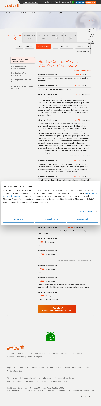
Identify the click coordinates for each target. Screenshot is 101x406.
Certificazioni (22, 353)
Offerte (83, 13)
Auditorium (54, 13)
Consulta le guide (37, 368)
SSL (55, 46)
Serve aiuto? (50, 336)
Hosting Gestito (43, 46)
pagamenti (65, 2)
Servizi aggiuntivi (83, 46)
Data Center (65, 353)
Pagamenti (11, 368)
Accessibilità (43, 381)
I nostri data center (41, 13)
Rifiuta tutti (18, 219)
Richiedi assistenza (54, 368)
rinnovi (57, 2)
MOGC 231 (67, 381)
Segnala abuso (45, 378)
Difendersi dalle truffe (28, 378)
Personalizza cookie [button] (14, 381)
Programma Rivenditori (15, 357)
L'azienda (72, 13)
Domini (19, 46)
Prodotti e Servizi (13, 13)
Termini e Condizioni (14, 371)
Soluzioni (27, 13)
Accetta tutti (82, 219)
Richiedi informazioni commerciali (76, 368)
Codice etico (56, 381)
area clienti (91, 2)
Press (46, 353)
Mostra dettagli (86, 211)
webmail (80, 2)
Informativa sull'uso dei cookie (65, 378)
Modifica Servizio (83, 51)
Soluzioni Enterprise (34, 357)
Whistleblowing (30, 381)
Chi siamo (10, 353)
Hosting (29, 46)
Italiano (48, 2)
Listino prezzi (23, 368)
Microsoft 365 (66, 46)
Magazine (63, 13)
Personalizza (51, 219)
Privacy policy (13, 378)
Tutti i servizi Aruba (30, 2)
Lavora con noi (35, 353)
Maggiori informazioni (82, 70)
